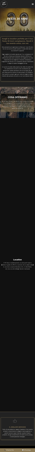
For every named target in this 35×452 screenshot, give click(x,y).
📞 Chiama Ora (9, 450)
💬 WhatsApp (26, 450)
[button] (32, 4)
